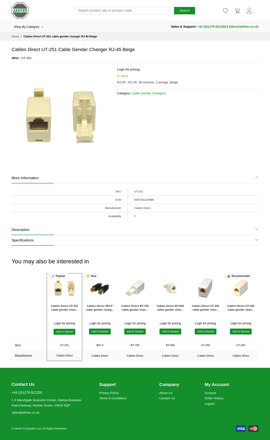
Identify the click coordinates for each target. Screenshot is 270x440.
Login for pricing (128, 69)
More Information (25, 178)
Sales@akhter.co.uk (243, 26)
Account (210, 393)
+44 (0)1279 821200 (211, 26)
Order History (214, 398)
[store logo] (20, 10)
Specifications (23, 240)
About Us (165, 393)
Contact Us (167, 398)
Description (21, 230)
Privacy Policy (109, 393)
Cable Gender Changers (149, 93)
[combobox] (124, 10)
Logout (209, 403)
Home (15, 36)
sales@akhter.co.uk (25, 412)
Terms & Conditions (113, 398)
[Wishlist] (225, 10)
